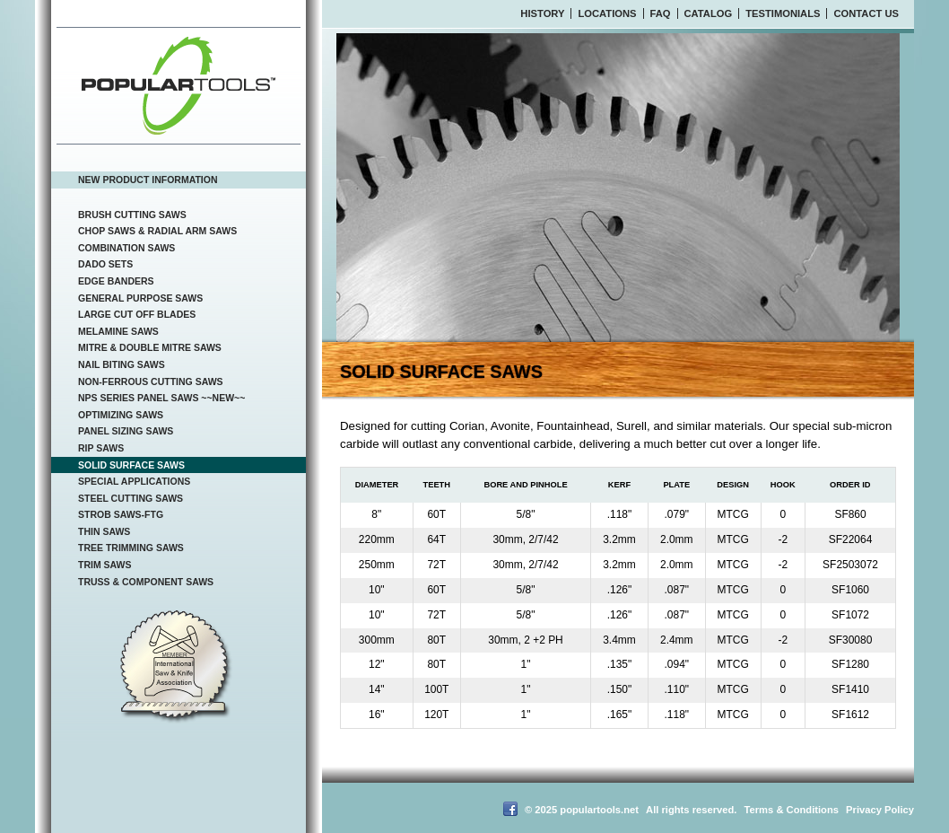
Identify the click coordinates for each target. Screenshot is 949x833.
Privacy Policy (880, 809)
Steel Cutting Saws (130, 498)
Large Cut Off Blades (137, 314)
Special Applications (134, 481)
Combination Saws (126, 247)
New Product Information (148, 179)
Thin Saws (104, 531)
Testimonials (782, 13)
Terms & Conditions (791, 809)
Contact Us (866, 13)
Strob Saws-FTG (120, 514)
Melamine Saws (118, 331)
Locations (607, 13)
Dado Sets (105, 264)
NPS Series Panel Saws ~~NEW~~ (161, 397)
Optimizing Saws (120, 414)
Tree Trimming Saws (131, 547)
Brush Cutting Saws (132, 214)
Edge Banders (116, 281)
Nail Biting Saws (121, 364)
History (542, 13)
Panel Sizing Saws (125, 430)
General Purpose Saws (140, 298)
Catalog (708, 13)
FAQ (660, 13)
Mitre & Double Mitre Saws (150, 347)
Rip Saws (101, 448)
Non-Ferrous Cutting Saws (150, 381)
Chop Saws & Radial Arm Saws (157, 230)
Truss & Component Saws (145, 581)
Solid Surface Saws (131, 465)
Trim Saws (105, 564)
